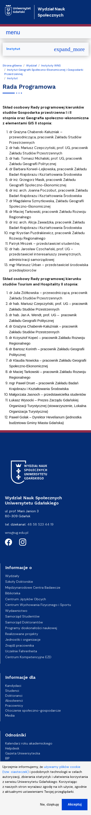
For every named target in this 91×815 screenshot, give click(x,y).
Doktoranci (13, 695)
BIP (7, 758)
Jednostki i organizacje (23, 639)
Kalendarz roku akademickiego (28, 743)
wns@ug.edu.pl (16, 532)
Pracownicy (14, 705)
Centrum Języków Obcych (25, 599)
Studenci (12, 690)
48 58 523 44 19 (40, 524)
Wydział (31, 65)
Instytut (12, 78)
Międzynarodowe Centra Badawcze (32, 587)
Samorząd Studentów (22, 616)
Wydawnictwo (16, 611)
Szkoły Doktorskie (19, 581)
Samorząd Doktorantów (24, 622)
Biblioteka (12, 593)
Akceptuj (75, 809)
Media (10, 715)
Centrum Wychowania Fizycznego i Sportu (38, 605)
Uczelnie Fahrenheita (21, 651)
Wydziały (12, 576)
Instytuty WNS (51, 65)
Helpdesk (12, 748)
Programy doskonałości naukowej (31, 628)
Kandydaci (13, 686)
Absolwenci (14, 700)
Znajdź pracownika (19, 645)
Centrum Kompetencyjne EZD (28, 657)
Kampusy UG (15, 763)
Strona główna (12, 65)
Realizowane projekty (21, 634)
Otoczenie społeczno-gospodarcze (33, 710)
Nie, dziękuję (49, 809)
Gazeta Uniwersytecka (22, 753)
